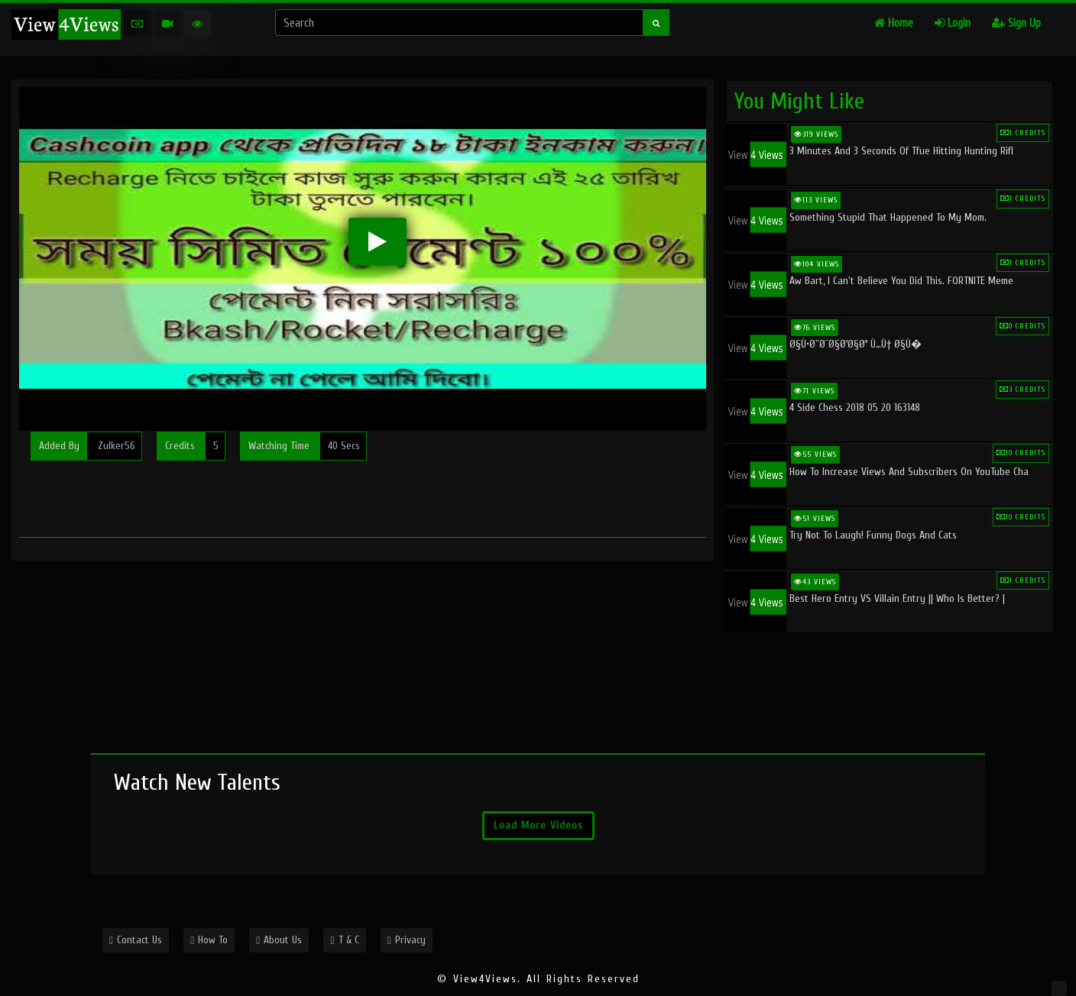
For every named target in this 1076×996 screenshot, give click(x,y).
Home (893, 23)
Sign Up (1016, 23)
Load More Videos (538, 825)
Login (953, 23)
